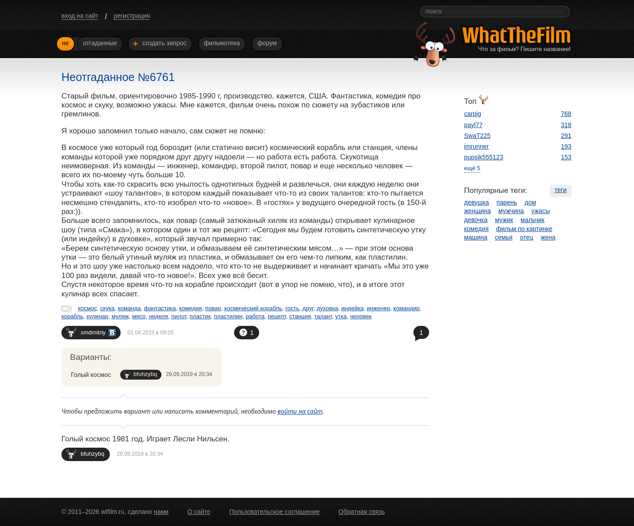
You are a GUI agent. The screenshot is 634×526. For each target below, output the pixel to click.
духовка (327, 308)
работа (255, 316)
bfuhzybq (140, 374)
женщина (477, 210)
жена (548, 237)
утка (341, 316)
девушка (476, 202)
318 (566, 124)
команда (129, 308)
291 (566, 135)
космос (87, 308)
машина (475, 237)
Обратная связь (362, 511)
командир (406, 308)
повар (213, 308)
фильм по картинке (524, 228)
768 (566, 113)
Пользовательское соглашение (274, 511)
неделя (158, 316)
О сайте (198, 511)
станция (300, 316)
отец (527, 237)
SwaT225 (477, 135)
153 (566, 157)
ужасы (540, 210)
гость (292, 308)
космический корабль (253, 308)
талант (323, 316)
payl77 (473, 124)
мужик (504, 219)
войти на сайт (300, 411)
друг (308, 308)
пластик (200, 316)
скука (107, 308)
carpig (472, 113)
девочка (475, 219)
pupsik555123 (483, 157)
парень (506, 202)
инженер (378, 308)
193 (566, 146)
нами (161, 511)
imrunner (476, 146)
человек (360, 316)
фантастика (160, 308)
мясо (139, 316)
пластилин (228, 316)
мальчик (532, 219)
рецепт (277, 316)
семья (503, 237)
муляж (120, 316)
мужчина (511, 210)
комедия (190, 308)
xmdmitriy (91, 332)
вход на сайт (79, 15)
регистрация (131, 15)
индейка (352, 308)
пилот (179, 316)
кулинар (98, 316)
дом (530, 202)
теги (561, 189)
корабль (72, 316)
